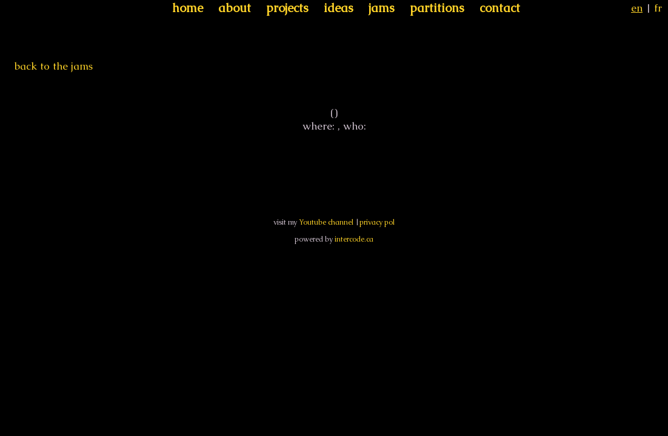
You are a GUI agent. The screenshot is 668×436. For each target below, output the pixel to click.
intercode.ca (354, 239)
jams (382, 8)
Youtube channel (326, 222)
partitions (437, 8)
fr (658, 8)
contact (499, 8)
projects (287, 8)
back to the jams (54, 66)
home (187, 8)
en (637, 8)
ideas (338, 8)
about (234, 8)
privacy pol (377, 222)
